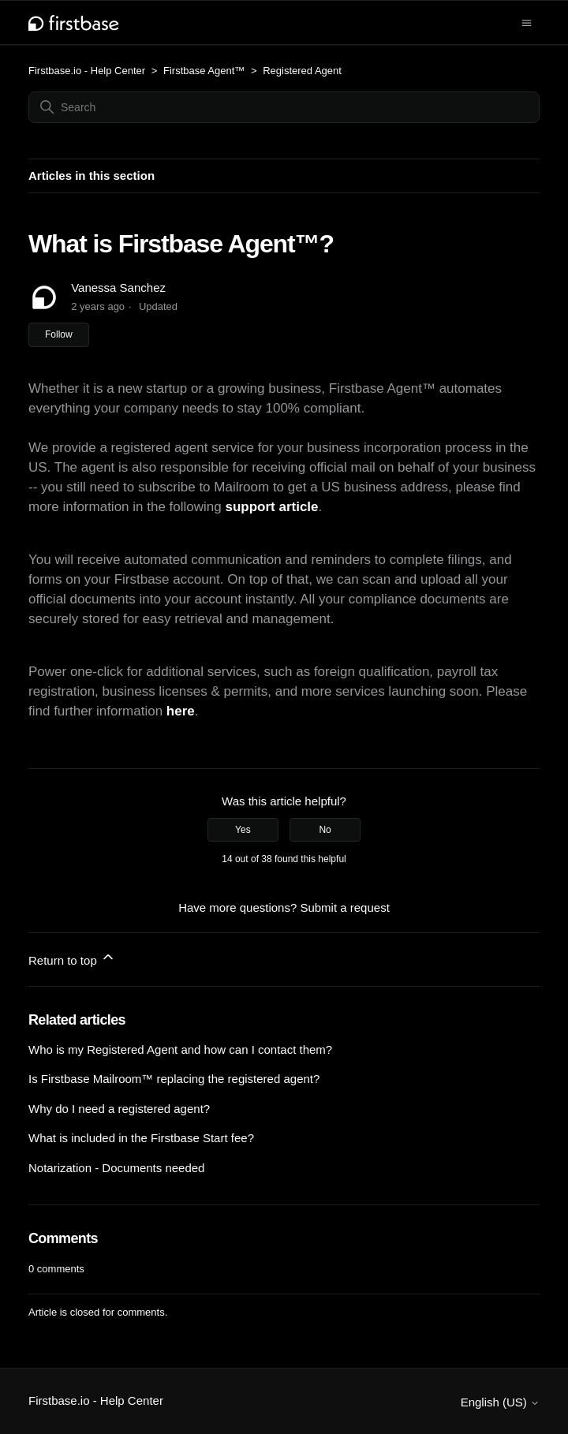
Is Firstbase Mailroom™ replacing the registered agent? (174, 1078)
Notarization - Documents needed (116, 1167)
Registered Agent (302, 71)
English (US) (500, 1402)
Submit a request (344, 907)
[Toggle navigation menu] (526, 21)
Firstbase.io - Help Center (86, 71)
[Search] (284, 107)
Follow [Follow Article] (59, 334)
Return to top (72, 958)
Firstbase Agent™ (205, 71)
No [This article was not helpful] (325, 829)
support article (271, 506)
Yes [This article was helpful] (243, 829)
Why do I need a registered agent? (119, 1108)
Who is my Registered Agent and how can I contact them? (180, 1049)
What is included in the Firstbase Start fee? (141, 1138)
